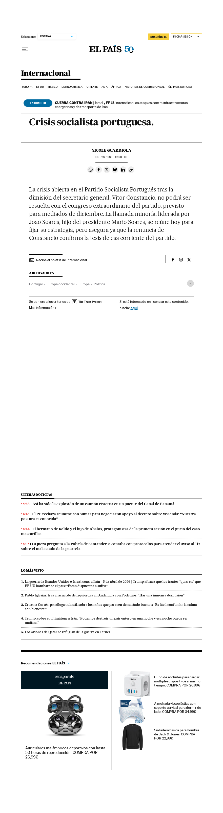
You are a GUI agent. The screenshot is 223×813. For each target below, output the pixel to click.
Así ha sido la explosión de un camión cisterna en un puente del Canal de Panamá (103, 504)
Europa (27, 87)
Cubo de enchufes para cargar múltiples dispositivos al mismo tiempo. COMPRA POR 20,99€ (177, 681)
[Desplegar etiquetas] (190, 283)
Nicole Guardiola (111, 150)
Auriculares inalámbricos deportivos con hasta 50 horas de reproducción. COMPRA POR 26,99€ (65, 752)
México (53, 87)
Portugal (36, 284)
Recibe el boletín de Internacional (61, 260)
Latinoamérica (72, 87)
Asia (104, 87)
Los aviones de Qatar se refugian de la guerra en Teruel (67, 632)
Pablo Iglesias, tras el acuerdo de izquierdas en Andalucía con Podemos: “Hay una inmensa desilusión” (105, 595)
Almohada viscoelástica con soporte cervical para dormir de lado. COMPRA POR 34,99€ (177, 707)
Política (99, 284)
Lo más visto (32, 570)
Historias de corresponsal (145, 87)
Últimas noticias (180, 87)
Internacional (45, 73)
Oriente (92, 87)
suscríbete (158, 37)
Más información (43, 308)
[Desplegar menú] (25, 49)
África (116, 87)
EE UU (40, 87)
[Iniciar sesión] (186, 36)
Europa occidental (60, 284)
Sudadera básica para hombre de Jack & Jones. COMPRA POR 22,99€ (176, 734)
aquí (134, 308)
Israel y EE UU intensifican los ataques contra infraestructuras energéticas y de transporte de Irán (121, 105)
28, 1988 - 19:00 (111, 157)
